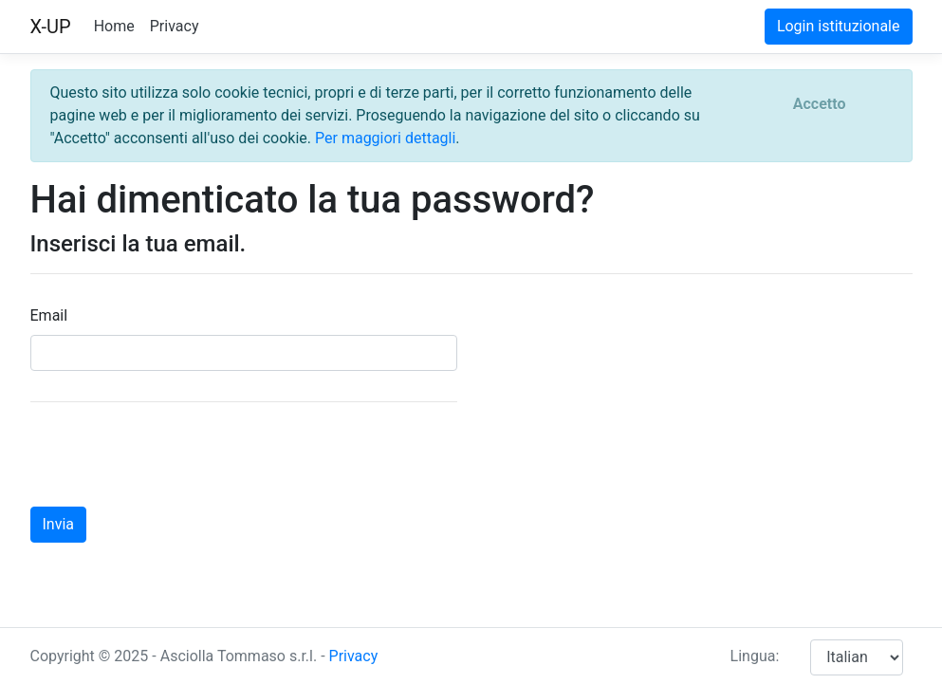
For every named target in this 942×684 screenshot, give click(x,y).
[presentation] (174, 454)
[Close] (819, 104)
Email (49, 315)
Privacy (174, 26)
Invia (59, 524)
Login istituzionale (838, 26)
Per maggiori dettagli (385, 138)
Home (114, 26)
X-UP (50, 26)
